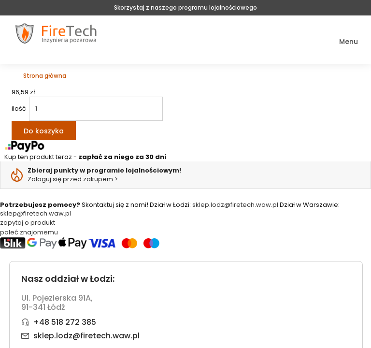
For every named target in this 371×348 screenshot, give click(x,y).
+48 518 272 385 (64, 322)
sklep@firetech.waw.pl (35, 213)
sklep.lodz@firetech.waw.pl (235, 204)
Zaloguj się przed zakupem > (104, 175)
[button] (342, 42)
